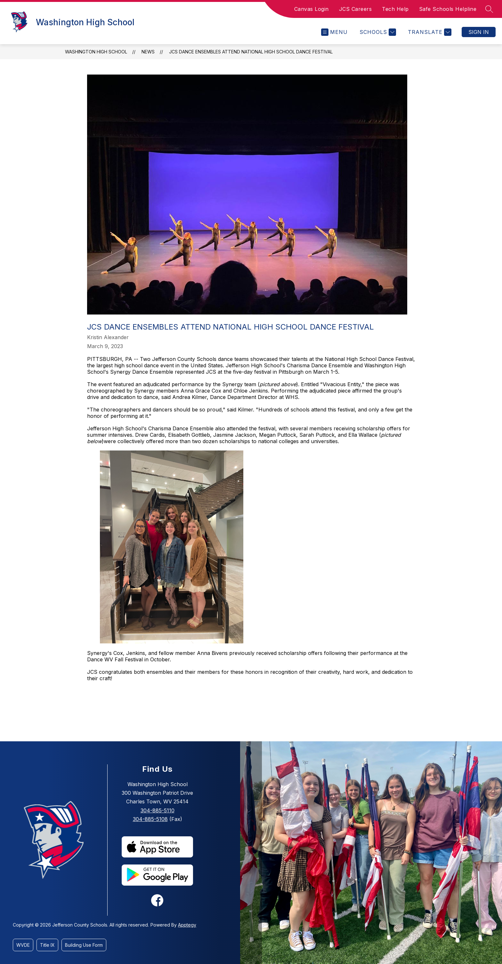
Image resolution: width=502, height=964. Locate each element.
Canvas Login (311, 9)
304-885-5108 (150, 819)
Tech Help (395, 9)
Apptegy (187, 925)
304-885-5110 (157, 810)
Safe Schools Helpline (448, 9)
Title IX (47, 945)
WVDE (23, 945)
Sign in (478, 32)
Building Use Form (84, 945)
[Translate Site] (428, 32)
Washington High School (96, 51)
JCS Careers (355, 9)
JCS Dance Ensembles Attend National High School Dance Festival (251, 51)
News (148, 51)
